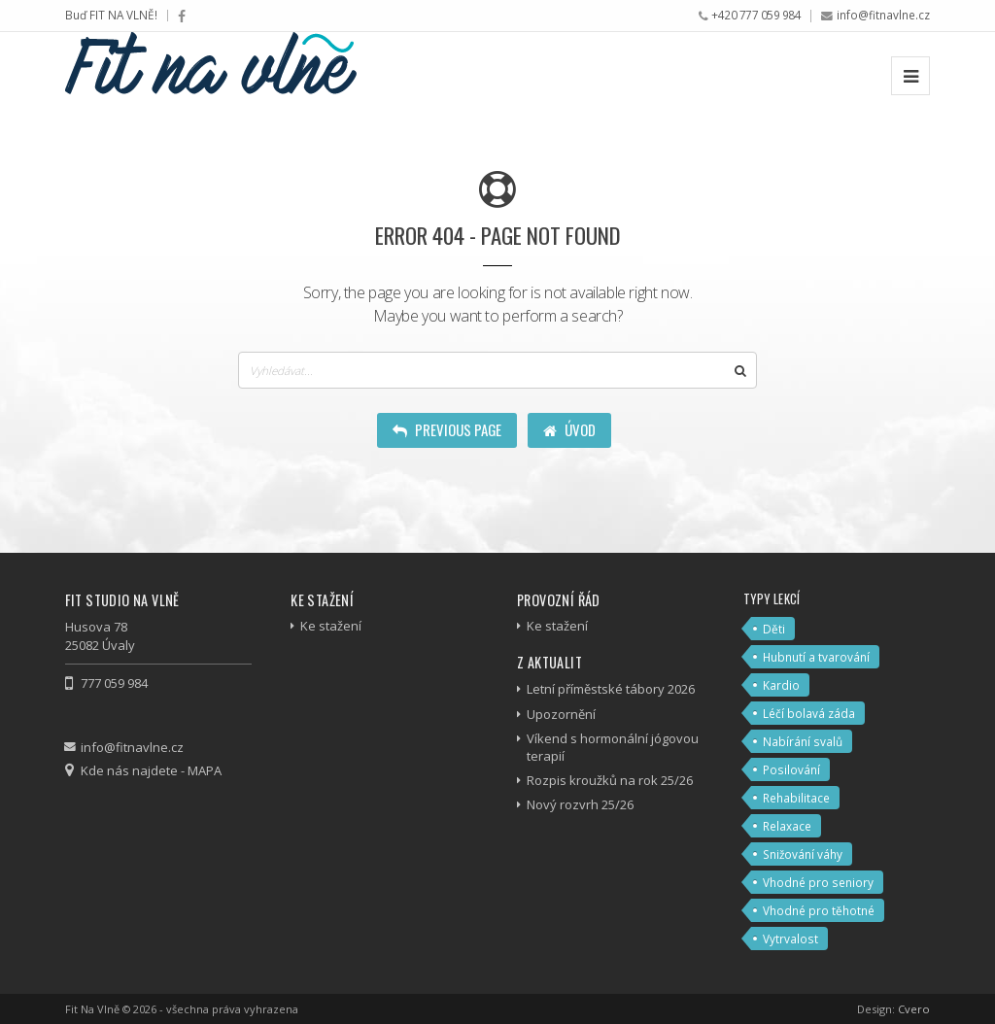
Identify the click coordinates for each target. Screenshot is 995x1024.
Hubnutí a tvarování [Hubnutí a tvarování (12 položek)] (816, 657)
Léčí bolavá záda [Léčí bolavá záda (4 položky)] (809, 713)
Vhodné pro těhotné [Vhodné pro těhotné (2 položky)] (819, 910)
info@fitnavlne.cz (883, 14)
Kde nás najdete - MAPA (151, 770)
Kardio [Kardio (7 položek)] (781, 685)
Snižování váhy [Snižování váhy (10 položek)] (802, 854)
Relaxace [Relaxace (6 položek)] (787, 826)
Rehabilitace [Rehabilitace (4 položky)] (796, 797)
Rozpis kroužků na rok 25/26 (610, 780)
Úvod (569, 429)
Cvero (914, 1009)
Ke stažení (330, 625)
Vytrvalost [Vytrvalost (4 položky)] (790, 938)
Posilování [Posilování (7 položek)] (791, 769)
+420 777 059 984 (756, 14)
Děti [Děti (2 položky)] (774, 628)
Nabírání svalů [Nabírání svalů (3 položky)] (802, 741)
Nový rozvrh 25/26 (580, 804)
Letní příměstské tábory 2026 (611, 689)
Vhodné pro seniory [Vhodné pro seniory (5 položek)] (818, 882)
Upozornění (561, 714)
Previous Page (447, 429)
